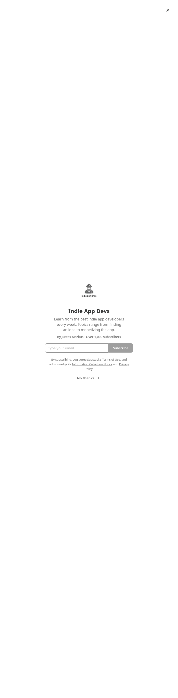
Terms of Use (111, 359)
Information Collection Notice (92, 364)
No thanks (89, 378)
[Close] (167, 10)
